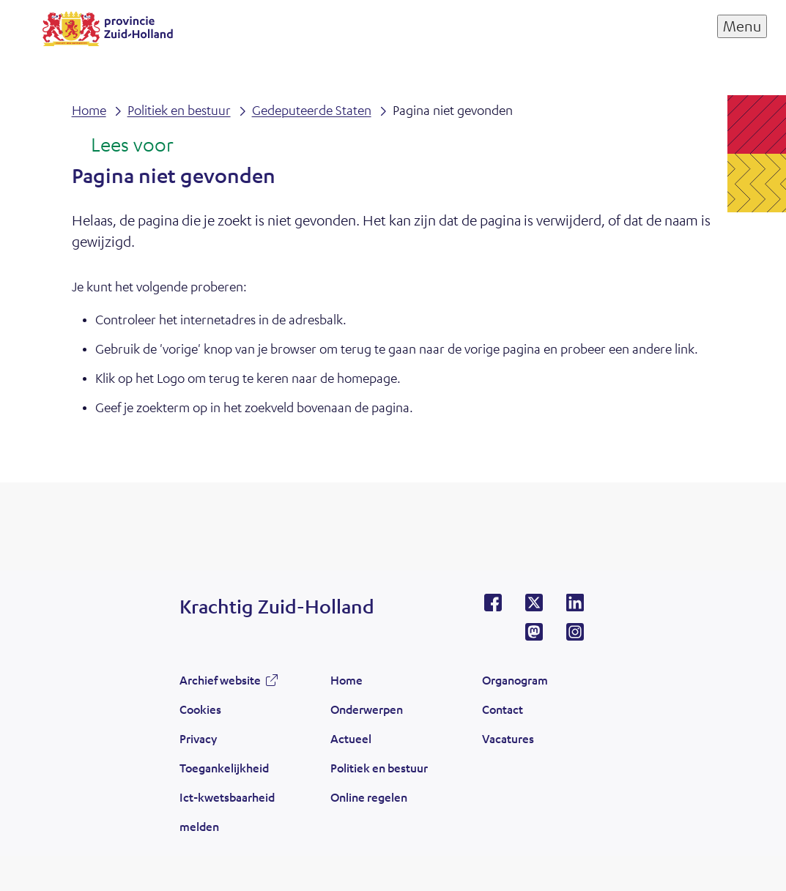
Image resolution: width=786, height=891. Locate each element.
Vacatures (508, 738)
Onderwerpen (366, 709)
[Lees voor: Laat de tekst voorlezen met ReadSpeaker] (123, 145)
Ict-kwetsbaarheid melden (227, 811)
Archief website (220, 680)
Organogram (515, 680)
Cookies (200, 709)
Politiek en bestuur (379, 768)
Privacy (198, 738)
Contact (502, 709)
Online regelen (368, 797)
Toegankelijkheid (224, 768)
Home (346, 680)
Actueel (350, 738)
